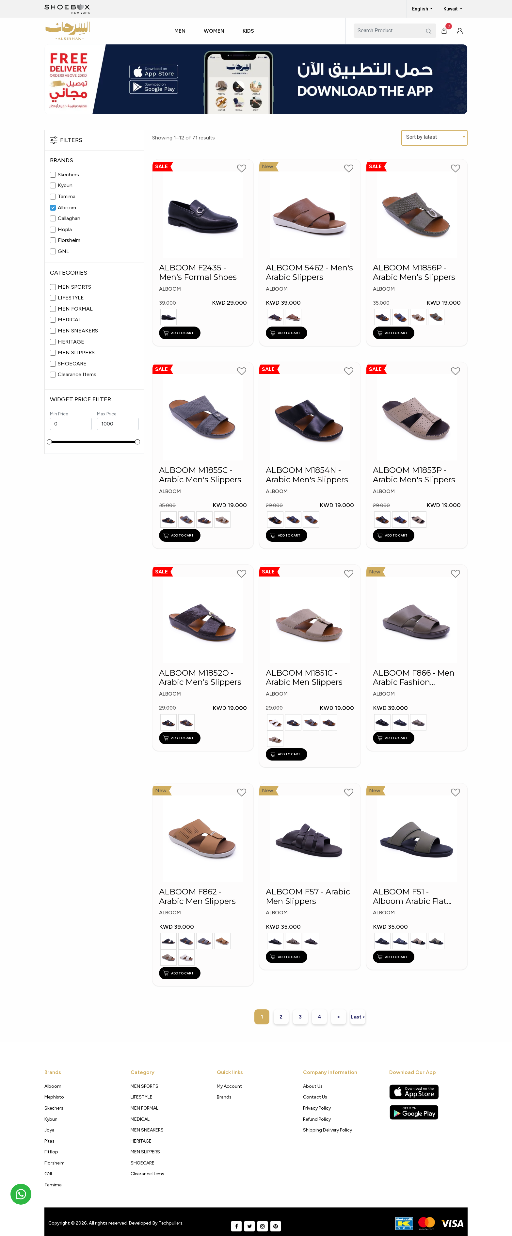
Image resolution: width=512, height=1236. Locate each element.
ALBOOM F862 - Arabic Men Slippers (197, 896)
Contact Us (315, 1097)
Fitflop (51, 1152)
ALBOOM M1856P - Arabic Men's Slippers (414, 272)
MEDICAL (69, 319)
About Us (313, 1086)
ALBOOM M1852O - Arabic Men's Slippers (200, 677)
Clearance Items (77, 374)
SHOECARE (72, 364)
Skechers (68, 174)
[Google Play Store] (414, 1112)
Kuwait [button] (450, 8)
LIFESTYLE (71, 298)
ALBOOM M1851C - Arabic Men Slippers (304, 677)
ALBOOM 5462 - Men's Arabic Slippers (309, 272)
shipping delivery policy (327, 1130)
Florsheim (69, 240)
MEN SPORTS (74, 287)
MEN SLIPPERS (76, 352)
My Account (229, 1086)
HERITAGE (71, 342)
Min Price (59, 414)
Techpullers (171, 1223)
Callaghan (69, 218)
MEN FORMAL (75, 309)
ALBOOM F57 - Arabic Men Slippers (308, 896)
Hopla (65, 229)
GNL (63, 251)
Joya (49, 1130)
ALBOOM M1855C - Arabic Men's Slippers (200, 475)
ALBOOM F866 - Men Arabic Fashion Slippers (414, 677)
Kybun (65, 185)
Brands (224, 1097)
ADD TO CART (178, 333)
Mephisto (54, 1097)
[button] (182, 37)
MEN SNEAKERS (78, 331)
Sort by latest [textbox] (421, 137)
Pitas (49, 1141)
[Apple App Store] (414, 1092)
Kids (248, 31)
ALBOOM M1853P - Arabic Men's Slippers (414, 475)
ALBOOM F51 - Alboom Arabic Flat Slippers (410, 896)
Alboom (67, 207)
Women (214, 31)
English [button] (420, 8)
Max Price (106, 414)
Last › (358, 1017)
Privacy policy (317, 1108)
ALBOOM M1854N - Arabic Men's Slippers (307, 475)
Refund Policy (317, 1119)
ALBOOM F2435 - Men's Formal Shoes (198, 272)
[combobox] (434, 138)
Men (179, 31)
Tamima (66, 196)
